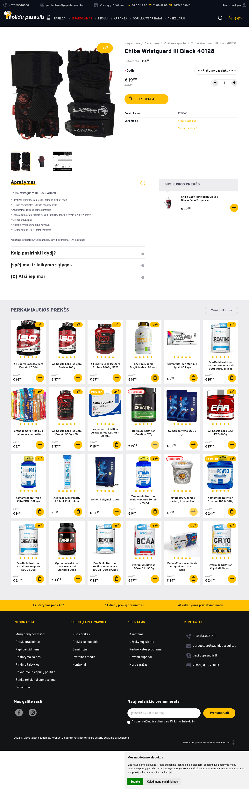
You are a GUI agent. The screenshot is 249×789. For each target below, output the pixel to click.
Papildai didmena (27, 658)
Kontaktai (79, 673)
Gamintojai (23, 696)
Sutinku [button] (135, 781)
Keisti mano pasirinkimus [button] (162, 781)
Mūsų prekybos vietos (31, 643)
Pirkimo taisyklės (27, 673)
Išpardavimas (85, 16)
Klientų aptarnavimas (90, 631)
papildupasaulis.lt (201, 664)
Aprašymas (78, 182)
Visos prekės (219, 310)
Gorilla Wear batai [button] (150, 16)
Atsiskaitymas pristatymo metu (200, 614)
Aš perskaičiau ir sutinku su (163, 730)
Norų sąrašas (138, 673)
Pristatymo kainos (28, 666)
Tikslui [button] (106, 16)
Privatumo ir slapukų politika (35, 681)
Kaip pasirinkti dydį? (78, 253)
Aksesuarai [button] (179, 16)
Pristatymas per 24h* (48, 614)
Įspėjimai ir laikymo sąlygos (78, 265)
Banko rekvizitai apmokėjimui (36, 688)
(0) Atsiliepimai (78, 277)
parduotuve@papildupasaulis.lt (63, 4)
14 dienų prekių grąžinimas (124, 614)
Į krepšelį (141, 99)
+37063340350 (201, 645)
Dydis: (130, 71)
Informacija (24, 631)
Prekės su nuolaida (85, 650)
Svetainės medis (84, 666)
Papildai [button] (59, 15)
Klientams (136, 631)
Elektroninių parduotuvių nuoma (191, 751)
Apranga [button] (123, 16)
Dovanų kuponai (140, 666)
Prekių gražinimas (28, 650)
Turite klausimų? (187, 128)
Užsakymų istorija (141, 650)
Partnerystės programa (145, 658)
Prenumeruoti (219, 721)
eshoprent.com (221, 751)
